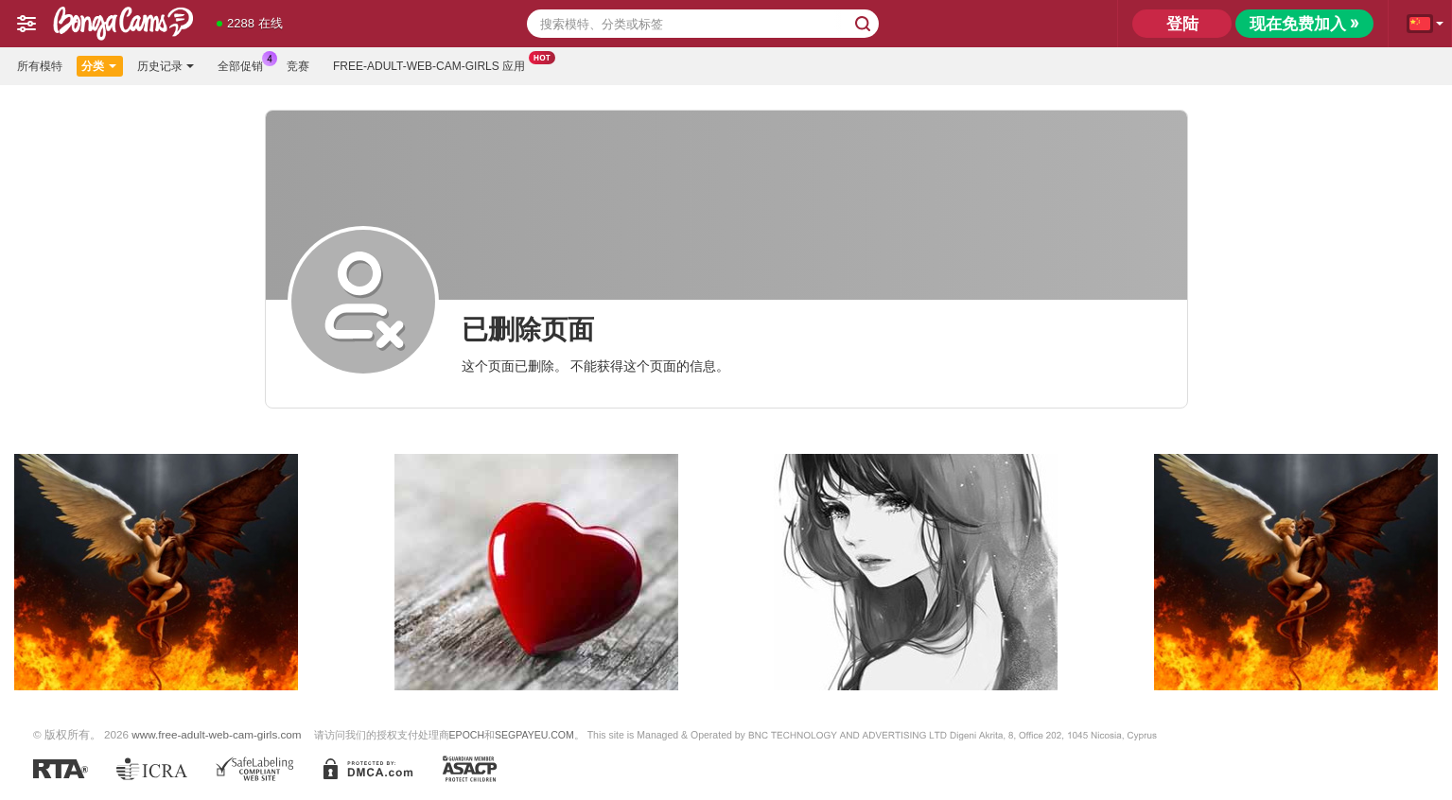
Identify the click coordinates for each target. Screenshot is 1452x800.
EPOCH (466, 734)
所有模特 (39, 66)
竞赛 (298, 66)
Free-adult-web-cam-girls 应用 (433, 64)
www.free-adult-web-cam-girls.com (216, 734)
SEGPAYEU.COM (534, 734)
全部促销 (245, 64)
